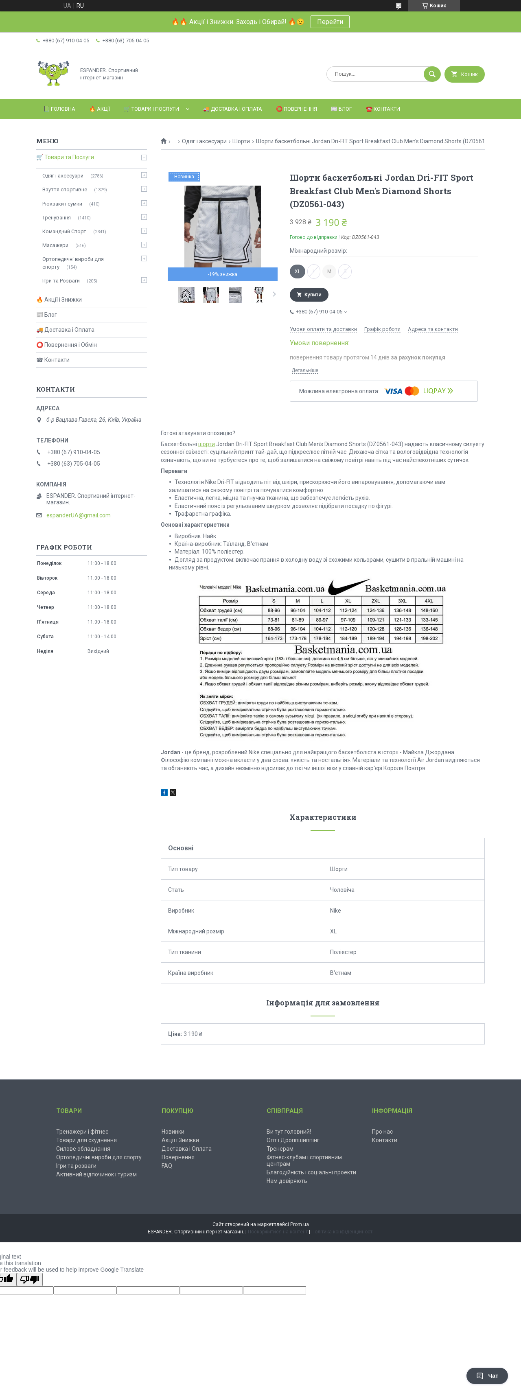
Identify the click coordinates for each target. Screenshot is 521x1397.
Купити (313, 295)
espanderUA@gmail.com (78, 515)
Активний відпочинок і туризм (96, 1174)
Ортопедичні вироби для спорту (73, 262)
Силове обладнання (83, 1148)
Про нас (382, 1131)
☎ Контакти (53, 360)
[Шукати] (432, 74)
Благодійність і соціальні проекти (311, 1172)
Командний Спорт (64, 231)
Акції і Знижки (180, 1140)
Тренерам (280, 1148)
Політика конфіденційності (342, 1232)
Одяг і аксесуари (204, 141)
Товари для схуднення (86, 1140)
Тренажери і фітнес (82, 1131)
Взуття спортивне (64, 189)
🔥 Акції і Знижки (59, 299)
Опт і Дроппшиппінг (293, 1140)
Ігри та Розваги (61, 281)
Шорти (241, 141)
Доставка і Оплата (187, 1148)
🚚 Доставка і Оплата (232, 109)
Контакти (384, 1140)
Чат (487, 1375)
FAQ (167, 1166)
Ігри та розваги (76, 1166)
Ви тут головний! (289, 1131)
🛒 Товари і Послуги (151, 109)
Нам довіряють (287, 1181)
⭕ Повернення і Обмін (66, 345)
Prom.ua (299, 1224)
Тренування (56, 218)
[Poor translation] (30, 1279)
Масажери (55, 245)
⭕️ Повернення (296, 109)
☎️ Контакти (383, 109)
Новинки (173, 1131)
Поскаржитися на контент (278, 1232)
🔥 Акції (99, 109)
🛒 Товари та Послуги (65, 157)
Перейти (330, 22)
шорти (206, 444)
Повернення (178, 1157)
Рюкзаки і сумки (62, 204)
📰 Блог (341, 109)
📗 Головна (59, 109)
